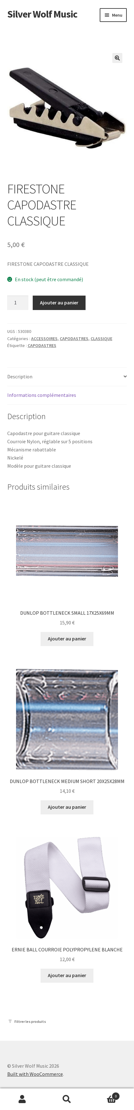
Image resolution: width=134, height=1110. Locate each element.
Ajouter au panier (59, 302)
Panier (104, 1094)
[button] (117, 58)
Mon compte (22, 1099)
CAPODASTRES (74, 338)
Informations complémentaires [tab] (41, 395)
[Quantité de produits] (18, 303)
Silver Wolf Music (42, 14)
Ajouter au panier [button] (67, 638)
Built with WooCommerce (35, 1074)
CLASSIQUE (101, 338)
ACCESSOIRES (44, 338)
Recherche (67, 1099)
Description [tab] (19, 376)
